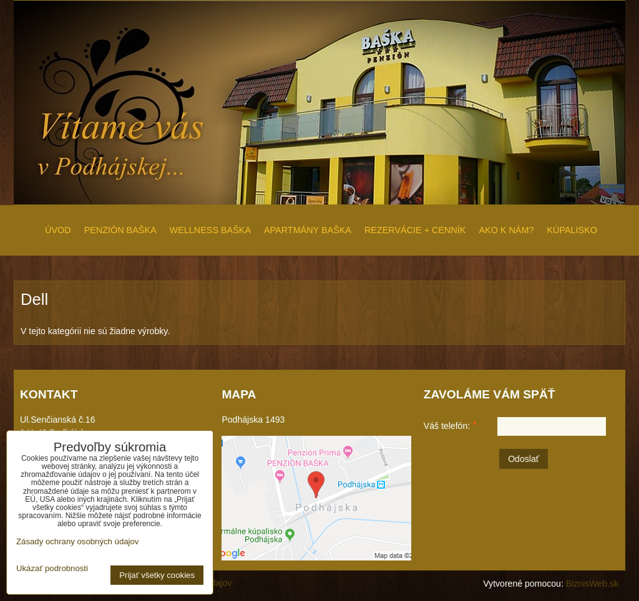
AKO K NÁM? (506, 230)
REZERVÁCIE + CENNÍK (415, 230)
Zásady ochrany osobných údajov (77, 541)
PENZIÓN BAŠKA (120, 230)
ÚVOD (58, 230)
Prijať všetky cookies (157, 575)
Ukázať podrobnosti (52, 568)
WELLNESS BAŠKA (210, 230)
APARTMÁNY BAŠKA (307, 230)
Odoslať (523, 459)
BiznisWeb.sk (592, 584)
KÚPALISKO (572, 230)
